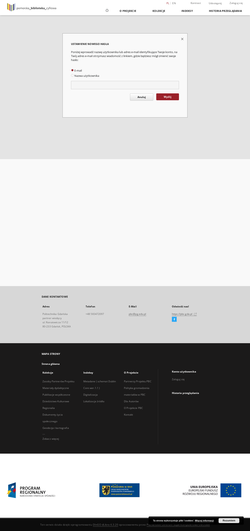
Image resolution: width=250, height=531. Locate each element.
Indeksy (187, 11)
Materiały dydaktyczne (55, 388)
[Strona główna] (106, 10)
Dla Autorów (131, 401)
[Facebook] (174, 319)
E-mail (76, 70)
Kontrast (196, 3)
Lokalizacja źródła (93, 401)
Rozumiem (229, 520)
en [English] (174, 3)
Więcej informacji (204, 520)
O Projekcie (128, 11)
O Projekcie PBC (133, 408)
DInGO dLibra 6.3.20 (105, 524)
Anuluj (142, 97)
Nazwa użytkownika (85, 76)
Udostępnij (215, 3)
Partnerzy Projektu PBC (137, 381)
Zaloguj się (236, 3)
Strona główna (51, 364)
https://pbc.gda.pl (184, 314)
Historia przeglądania (225, 11)
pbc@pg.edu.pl (137, 314)
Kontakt (128, 414)
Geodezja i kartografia (55, 428)
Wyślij (167, 97)
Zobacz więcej (50, 439)
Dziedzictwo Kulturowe (55, 401)
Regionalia (48, 408)
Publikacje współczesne (56, 394)
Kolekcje (158, 11)
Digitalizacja (90, 394)
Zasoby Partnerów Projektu (58, 381)
